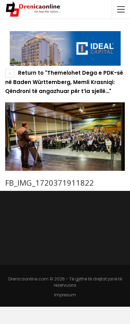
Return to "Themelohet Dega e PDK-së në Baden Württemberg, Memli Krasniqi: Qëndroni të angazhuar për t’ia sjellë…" (64, 82)
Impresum (65, 295)
